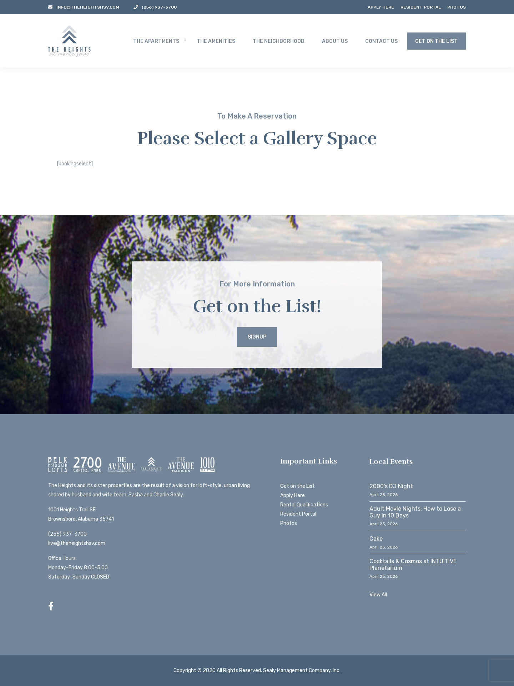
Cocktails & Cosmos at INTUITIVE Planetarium (413, 564)
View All (378, 595)
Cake (376, 538)
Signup (257, 337)
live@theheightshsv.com (76, 543)
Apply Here (381, 7)
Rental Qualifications (304, 505)
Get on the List (297, 486)
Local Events (391, 461)
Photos (456, 7)
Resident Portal (420, 7)
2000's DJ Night (391, 486)
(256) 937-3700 (67, 534)
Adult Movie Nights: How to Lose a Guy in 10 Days (415, 512)
